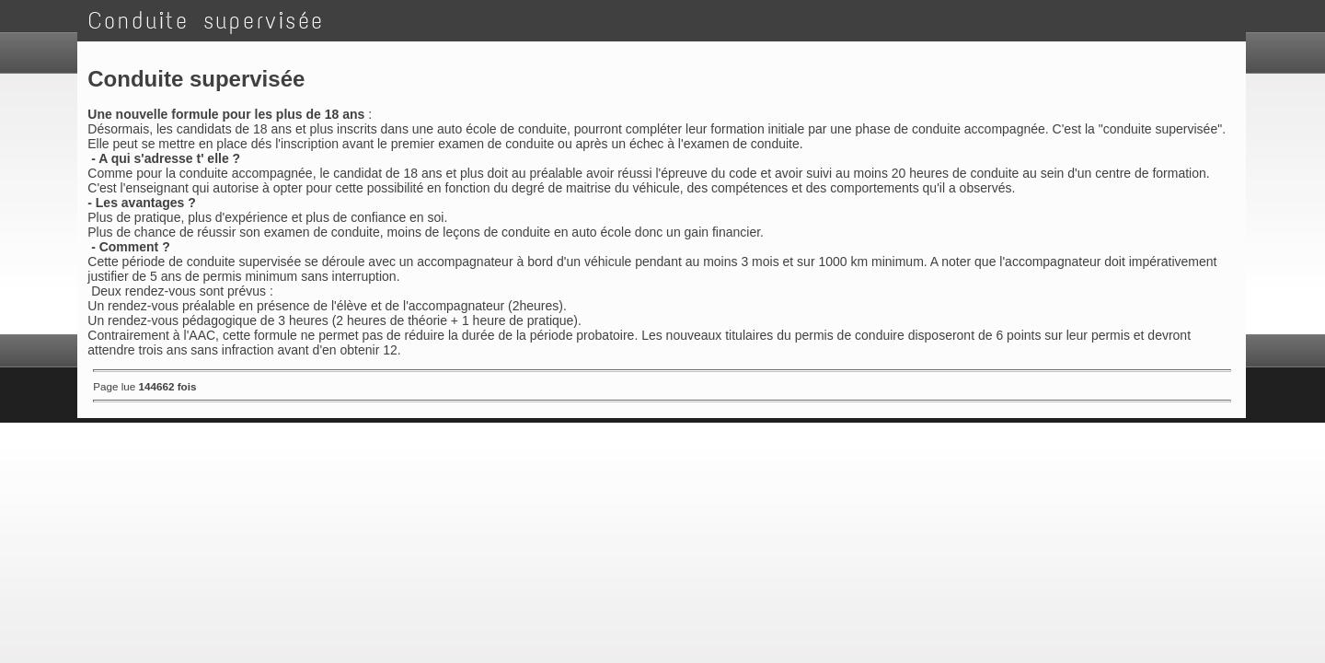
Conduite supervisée (206, 20)
